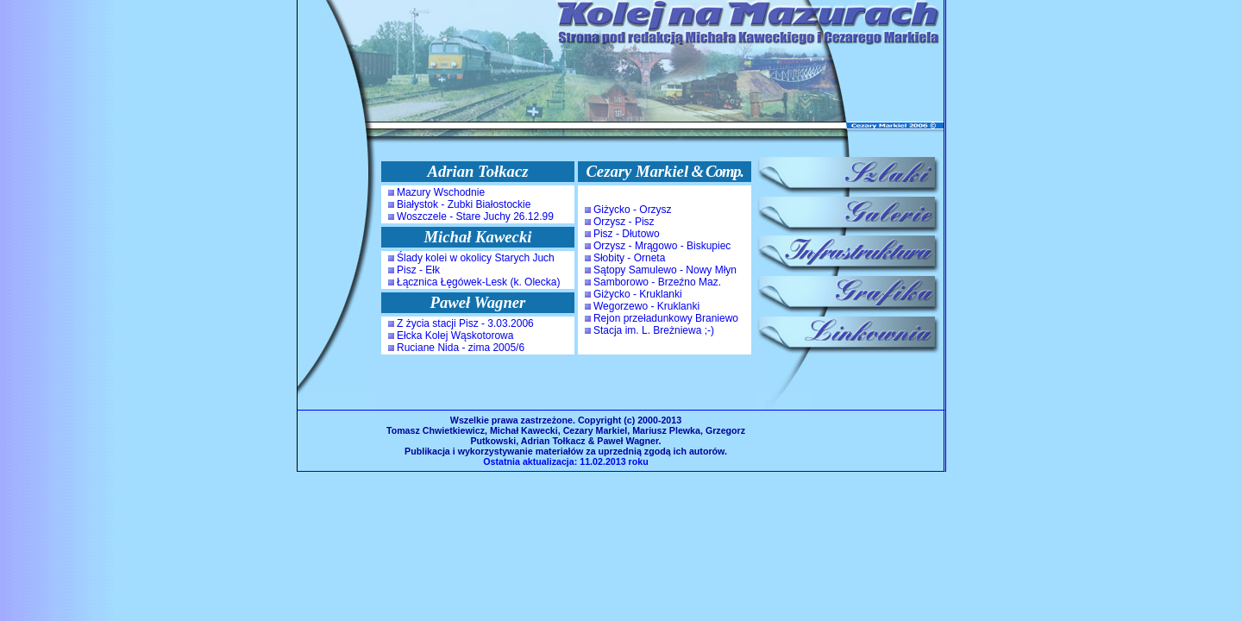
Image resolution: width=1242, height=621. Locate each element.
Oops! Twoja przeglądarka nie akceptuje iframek (566, 276)
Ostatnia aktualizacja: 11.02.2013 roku (565, 461)
